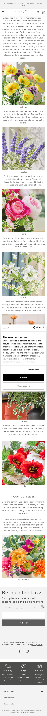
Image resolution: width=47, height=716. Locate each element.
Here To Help (23, 692)
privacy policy (37, 645)
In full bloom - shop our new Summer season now (23, 4)
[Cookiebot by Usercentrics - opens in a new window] (33, 328)
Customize (23, 386)
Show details (33, 370)
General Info (23, 704)
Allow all (23, 378)
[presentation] (21, 634)
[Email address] (23, 615)
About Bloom (23, 698)
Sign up (23, 622)
